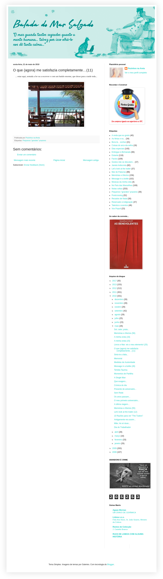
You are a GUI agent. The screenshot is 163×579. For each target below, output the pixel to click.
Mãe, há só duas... (122, 423)
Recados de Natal (119, 198)
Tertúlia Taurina (120, 370)
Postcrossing (117, 195)
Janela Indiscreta (119, 165)
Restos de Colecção (122, 527)
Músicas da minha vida (122, 182)
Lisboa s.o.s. (119, 517)
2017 (114, 281)
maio (117, 326)
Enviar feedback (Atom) (34, 165)
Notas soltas (117, 189)
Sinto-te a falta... (121, 354)
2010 (114, 296)
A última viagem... (122, 404)
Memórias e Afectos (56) (124, 333)
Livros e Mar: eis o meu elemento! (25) (131, 344)
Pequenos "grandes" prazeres (34, 140)
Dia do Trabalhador (122, 427)
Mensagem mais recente (24, 160)
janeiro (118, 443)
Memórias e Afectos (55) (124, 408)
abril (117, 432)
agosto (118, 314)
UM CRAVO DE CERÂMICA (124, 513)
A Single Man (120, 377)
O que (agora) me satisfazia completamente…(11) (126, 349)
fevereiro (119, 440)
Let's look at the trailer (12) (125, 412)
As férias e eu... (118, 139)
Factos (115, 159)
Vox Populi (116, 208)
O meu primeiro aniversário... (126, 400)
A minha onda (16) (122, 337)
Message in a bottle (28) (124, 366)
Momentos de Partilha (123, 374)
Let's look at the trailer (121, 169)
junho (117, 322)
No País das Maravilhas (122, 185)
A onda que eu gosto (121, 135)
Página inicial (59, 160)
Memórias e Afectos (120, 175)
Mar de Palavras (119, 172)
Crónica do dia (120, 385)
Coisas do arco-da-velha (122, 145)
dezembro (119, 299)
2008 (114, 452)
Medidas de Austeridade (124, 362)
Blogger (110, 564)
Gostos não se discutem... (123, 162)
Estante (115, 155)
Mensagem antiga (91, 160)
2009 (114, 448)
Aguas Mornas (119, 510)
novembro (119, 303)
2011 (114, 292)
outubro (118, 307)
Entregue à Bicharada (121, 152)
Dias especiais (118, 148)
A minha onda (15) (122, 341)
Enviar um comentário (26, 155)
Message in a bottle (120, 179)
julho (117, 318)
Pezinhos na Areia (136, 68)
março (118, 436)
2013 (114, 284)
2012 (114, 288)
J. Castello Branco (120, 529)
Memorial (118, 358)
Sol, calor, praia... (121, 329)
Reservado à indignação (122, 202)
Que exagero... (120, 381)
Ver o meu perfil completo (136, 73)
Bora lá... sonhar (119, 142)
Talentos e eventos (120, 205)
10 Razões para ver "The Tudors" (128, 416)
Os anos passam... (122, 397)
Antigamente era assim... (125, 419)
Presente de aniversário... (125, 389)
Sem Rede (118, 393)
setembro (119, 311)
